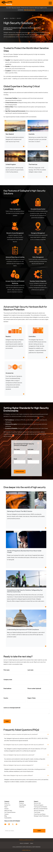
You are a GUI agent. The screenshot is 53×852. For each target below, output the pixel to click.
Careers (6, 814)
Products (21, 803)
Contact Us (7, 805)
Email (15, 459)
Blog (5, 816)
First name (17, 449)
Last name (30, 449)
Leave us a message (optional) (12, 707)
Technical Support (38, 805)
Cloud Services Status (39, 814)
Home (6, 18)
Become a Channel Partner (40, 809)
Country (30, 459)
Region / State (32, 698)
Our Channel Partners (9, 812)
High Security (20, 18)
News (5, 807)
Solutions (12, 18)
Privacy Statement (24, 843)
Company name (8, 679)
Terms (31, 843)
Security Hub (37, 803)
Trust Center (37, 812)
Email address (7, 688)
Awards (6, 809)
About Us (6, 803)
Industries (21, 807)
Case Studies (22, 805)
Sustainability (7, 818)
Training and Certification (40, 807)
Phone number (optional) (34, 688)
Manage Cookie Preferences (41, 816)
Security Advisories (39, 810)
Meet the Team (8, 810)
